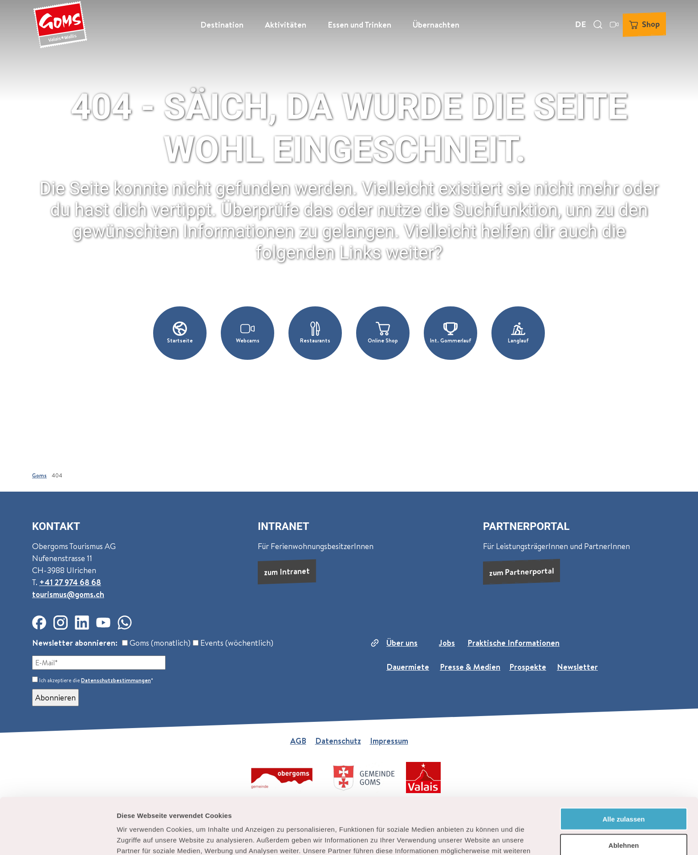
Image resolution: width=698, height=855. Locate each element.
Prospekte (527, 666)
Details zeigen (473, 837)
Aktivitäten (285, 24)
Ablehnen (624, 792)
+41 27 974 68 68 (70, 582)
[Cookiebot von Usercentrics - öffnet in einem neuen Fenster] (58, 837)
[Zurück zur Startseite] (60, 24)
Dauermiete (407, 666)
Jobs (447, 642)
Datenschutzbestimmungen (116, 680)
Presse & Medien (470, 666)
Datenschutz (338, 740)
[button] (180, 333)
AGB (298, 740)
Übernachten (436, 24)
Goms (39, 475)
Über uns (402, 642)
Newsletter (577, 666)
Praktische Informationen (513, 642)
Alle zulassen (623, 766)
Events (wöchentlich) (233, 642)
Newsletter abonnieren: (75, 642)
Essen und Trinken (359, 24)
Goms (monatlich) (156, 642)
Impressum (389, 740)
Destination (221, 24)
